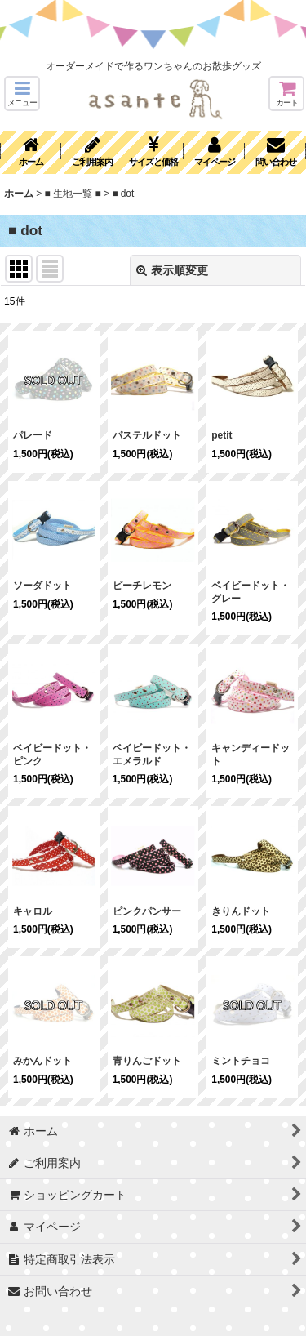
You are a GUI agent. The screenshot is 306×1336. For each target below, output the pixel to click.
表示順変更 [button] (172, 270)
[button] (22, 93)
